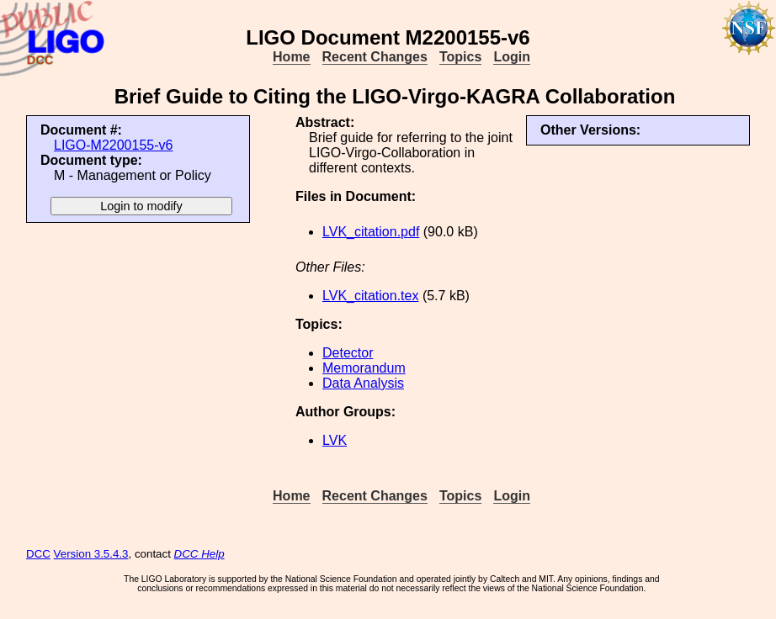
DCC (38, 554)
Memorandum (364, 368)
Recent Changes (375, 57)
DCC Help (199, 554)
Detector (347, 353)
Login (511, 57)
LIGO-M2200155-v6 (113, 145)
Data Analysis (363, 383)
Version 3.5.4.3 (91, 554)
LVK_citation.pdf (370, 232)
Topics (460, 57)
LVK (334, 440)
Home (291, 57)
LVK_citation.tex (370, 295)
